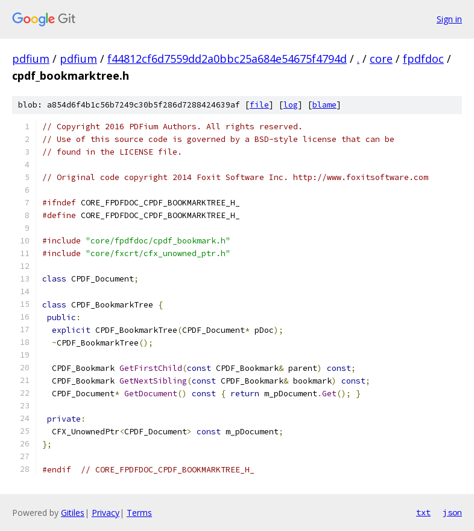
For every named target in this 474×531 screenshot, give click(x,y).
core (381, 58)
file (259, 105)
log (290, 105)
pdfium (30, 58)
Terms (139, 512)
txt (423, 512)
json (452, 512)
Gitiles (72, 512)
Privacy (105, 512)
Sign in (449, 19)
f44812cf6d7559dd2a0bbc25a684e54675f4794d (227, 58)
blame (324, 105)
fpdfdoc (423, 58)
